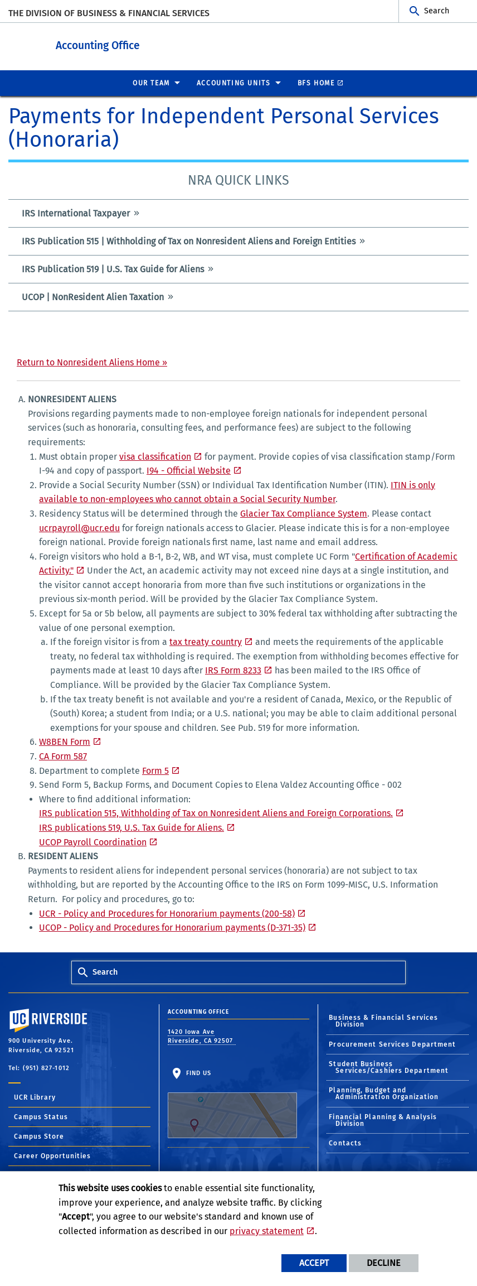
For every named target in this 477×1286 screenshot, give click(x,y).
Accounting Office (159, 43)
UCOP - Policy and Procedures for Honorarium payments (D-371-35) (172, 927)
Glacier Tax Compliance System (303, 513)
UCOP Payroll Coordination (93, 841)
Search (436, 11)
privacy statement (267, 1231)
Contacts (345, 1143)
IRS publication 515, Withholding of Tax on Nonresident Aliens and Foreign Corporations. (216, 812)
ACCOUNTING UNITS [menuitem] (234, 82)
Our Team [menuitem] (151, 82)
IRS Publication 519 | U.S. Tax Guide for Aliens (113, 268)
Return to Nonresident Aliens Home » (92, 362)
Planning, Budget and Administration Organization (384, 1093)
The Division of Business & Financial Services (109, 13)
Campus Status (41, 1116)
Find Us (232, 1103)
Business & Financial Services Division (383, 1020)
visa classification (155, 456)
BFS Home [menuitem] (316, 82)
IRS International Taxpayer (76, 213)
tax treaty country (205, 641)
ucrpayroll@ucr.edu (79, 527)
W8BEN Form (64, 741)
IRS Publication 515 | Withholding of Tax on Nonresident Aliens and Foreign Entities (189, 240)
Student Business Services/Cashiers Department (389, 1066)
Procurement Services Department (392, 1044)
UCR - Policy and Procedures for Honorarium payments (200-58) (167, 913)
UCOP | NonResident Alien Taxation (93, 296)
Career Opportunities (52, 1155)
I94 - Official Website (189, 470)
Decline (384, 1263)
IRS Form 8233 (233, 669)
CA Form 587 (63, 755)
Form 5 (155, 770)
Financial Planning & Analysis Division (383, 1119)
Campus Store (39, 1136)
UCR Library (35, 1097)
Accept (314, 1263)
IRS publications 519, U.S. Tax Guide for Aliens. (131, 827)
